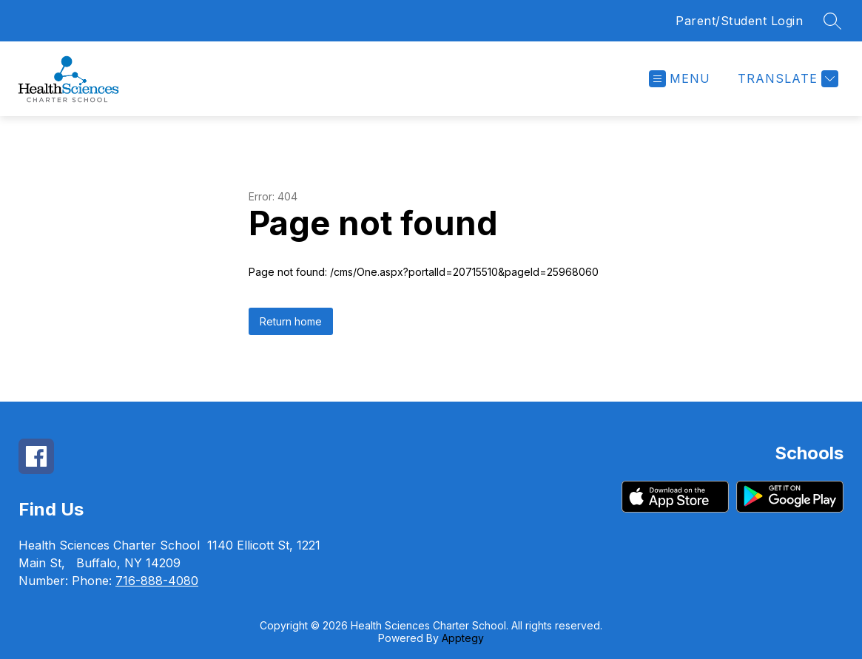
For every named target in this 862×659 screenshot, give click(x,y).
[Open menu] (679, 79)
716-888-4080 (156, 580)
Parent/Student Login (739, 20)
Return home (291, 321)
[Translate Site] (786, 79)
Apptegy (463, 638)
